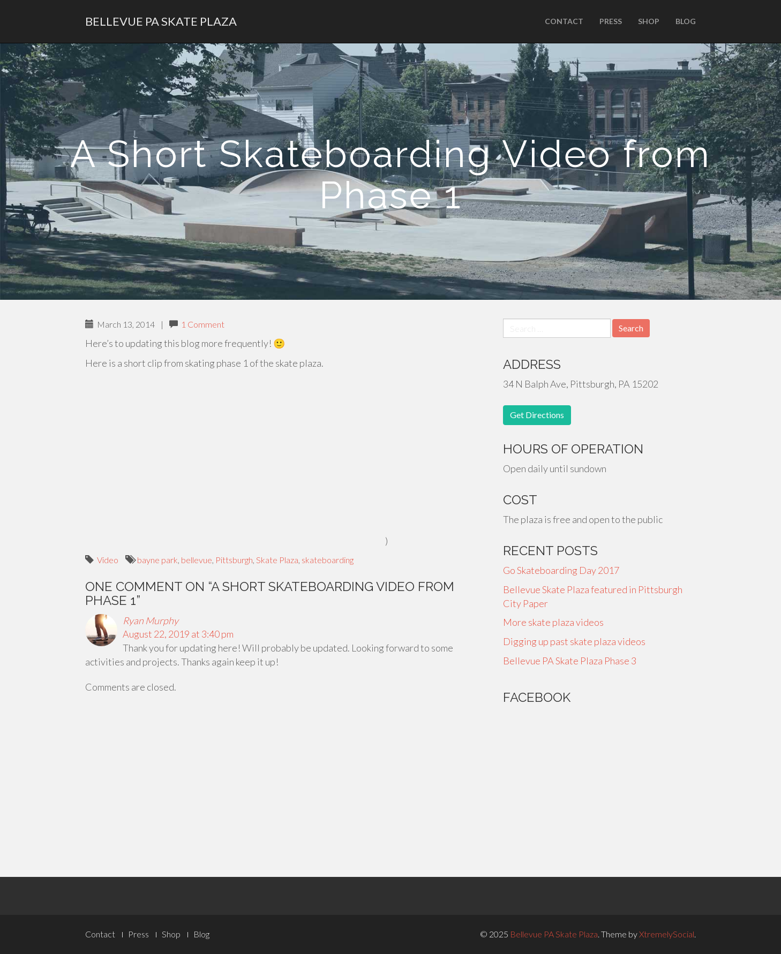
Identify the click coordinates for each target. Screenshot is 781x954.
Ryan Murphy (150, 620)
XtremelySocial (666, 934)
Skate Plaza (277, 560)
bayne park (157, 560)
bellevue (196, 560)
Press (610, 21)
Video (107, 560)
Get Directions (537, 415)
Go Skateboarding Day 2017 (561, 570)
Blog (685, 21)
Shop (648, 21)
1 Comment (202, 324)
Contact (564, 21)
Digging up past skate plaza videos (574, 641)
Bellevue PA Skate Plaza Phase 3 (569, 661)
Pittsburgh (234, 560)
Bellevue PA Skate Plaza (161, 21)
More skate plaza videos (553, 622)
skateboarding (328, 560)
